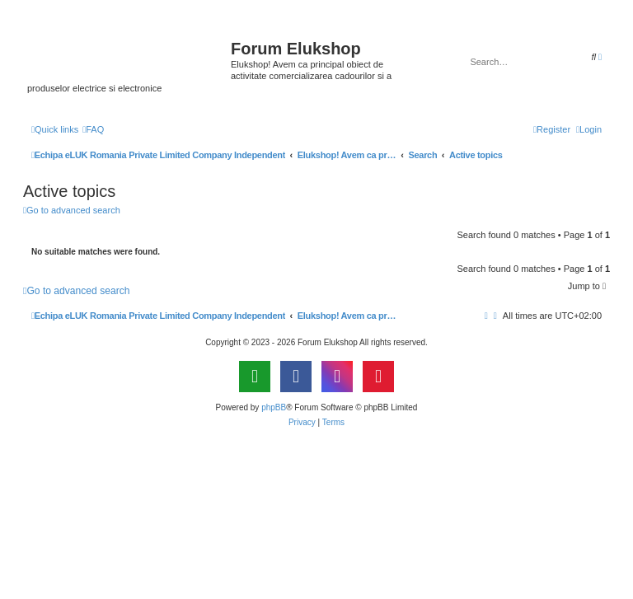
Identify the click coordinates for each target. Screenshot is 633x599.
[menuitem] (93, 129)
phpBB (273, 407)
